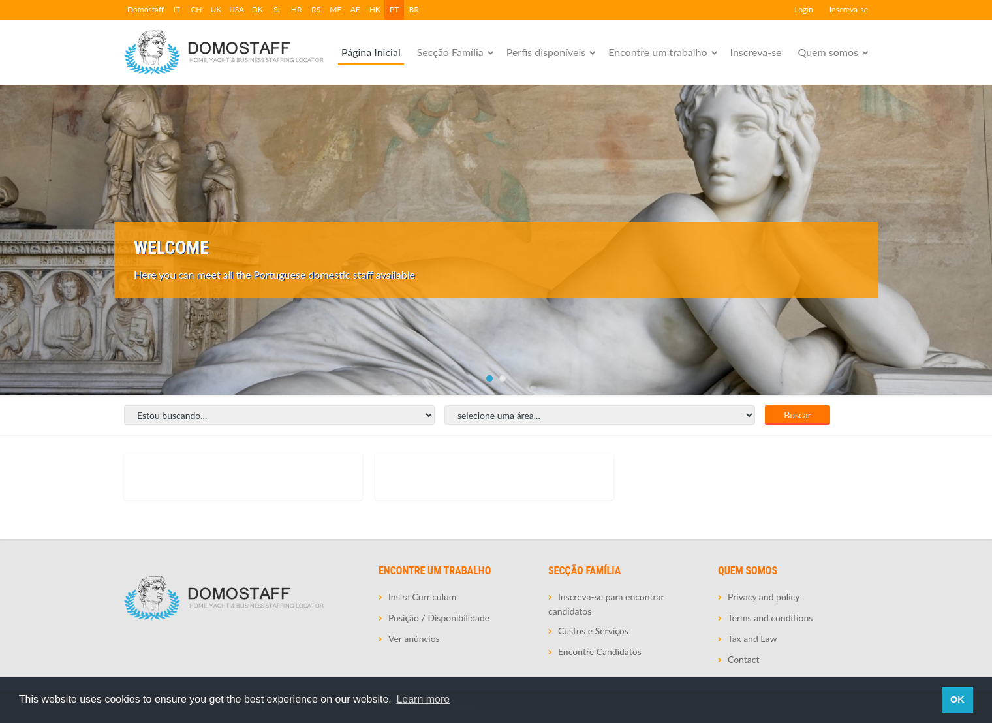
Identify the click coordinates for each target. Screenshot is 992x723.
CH (196, 9)
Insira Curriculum (422, 596)
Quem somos (828, 52)
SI (276, 9)
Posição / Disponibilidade (438, 617)
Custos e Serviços (593, 630)
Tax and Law (752, 638)
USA (236, 9)
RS (315, 9)
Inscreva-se (848, 9)
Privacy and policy (763, 596)
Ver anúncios (414, 638)
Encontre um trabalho (657, 52)
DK (257, 9)
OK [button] (957, 699)
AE (355, 9)
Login (803, 9)
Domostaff (145, 9)
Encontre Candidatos (600, 651)
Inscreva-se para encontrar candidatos (606, 604)
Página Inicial (371, 52)
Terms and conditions (770, 617)
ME (335, 9)
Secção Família (450, 52)
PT (394, 9)
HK (374, 9)
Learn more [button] (423, 699)
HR (296, 9)
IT (177, 9)
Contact (744, 659)
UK (216, 9)
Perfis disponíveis (545, 52)
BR (414, 9)
